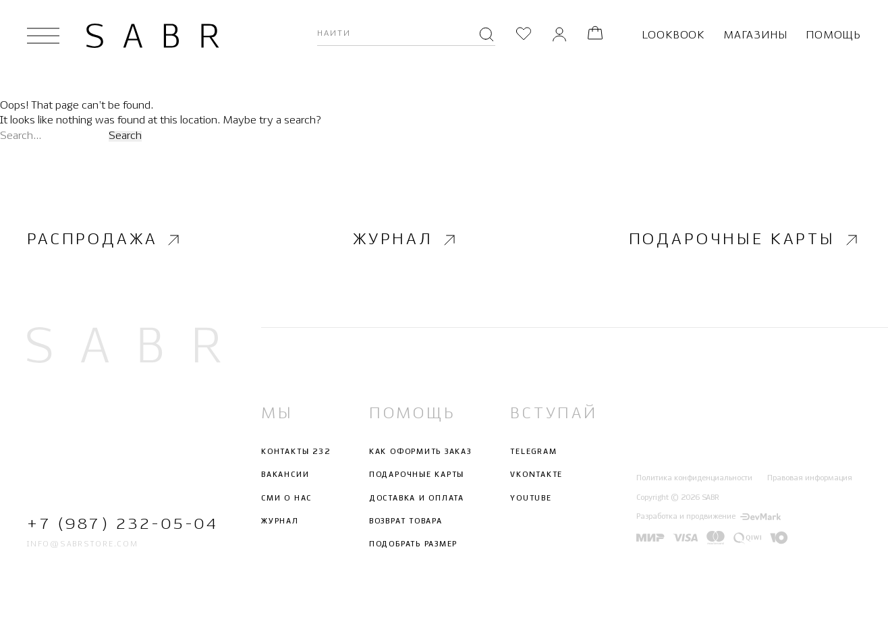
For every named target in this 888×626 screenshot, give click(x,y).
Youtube (530, 497)
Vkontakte (536, 475)
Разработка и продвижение (708, 516)
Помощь (833, 35)
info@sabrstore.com (82, 544)
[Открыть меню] (43, 36)
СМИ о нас (286, 497)
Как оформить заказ (420, 452)
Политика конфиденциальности (694, 478)
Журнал (406, 239)
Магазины (755, 35)
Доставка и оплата (416, 497)
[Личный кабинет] (559, 35)
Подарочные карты (745, 239)
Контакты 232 (295, 452)
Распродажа (105, 239)
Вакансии (285, 475)
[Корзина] (595, 35)
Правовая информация (809, 478)
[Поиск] (486, 36)
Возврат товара (406, 521)
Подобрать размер (413, 544)
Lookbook (673, 35)
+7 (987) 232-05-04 (122, 524)
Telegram (533, 452)
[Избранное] (523, 35)
